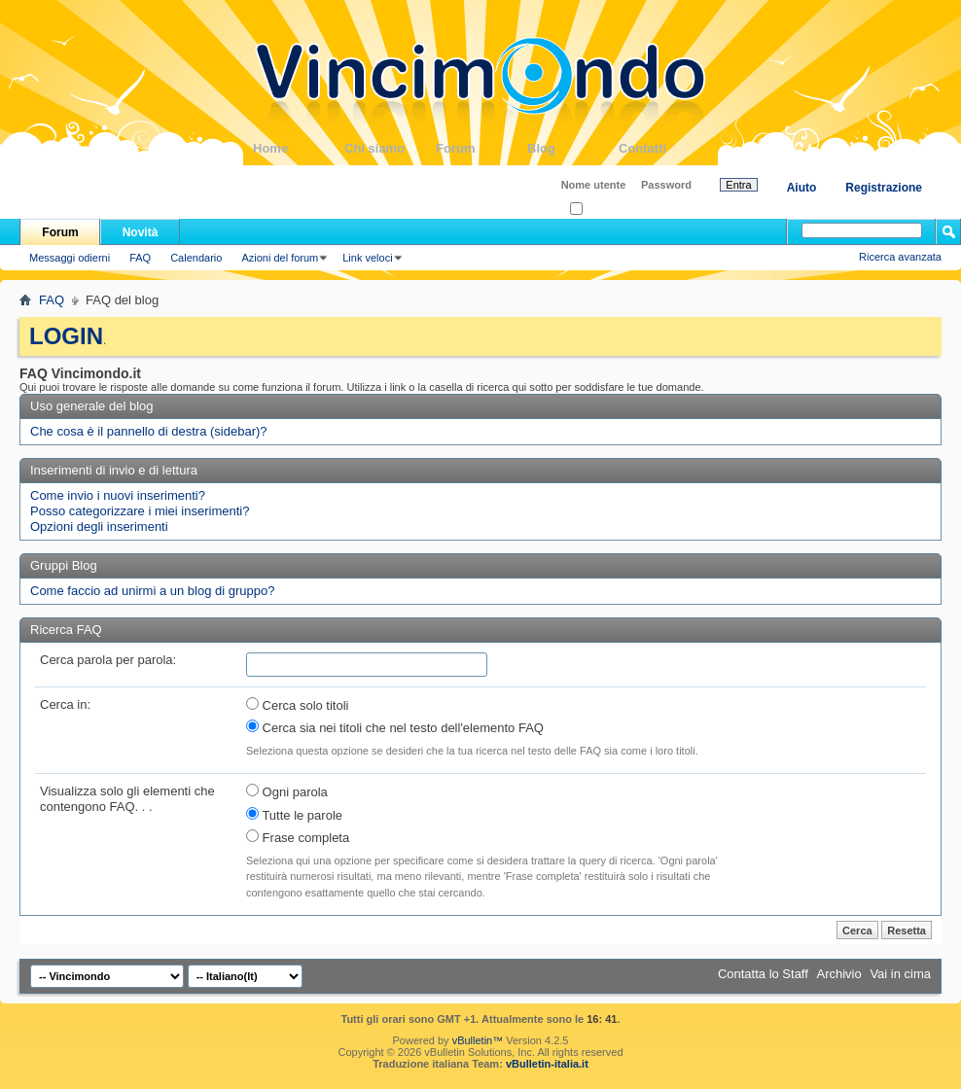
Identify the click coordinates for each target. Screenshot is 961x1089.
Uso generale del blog (91, 406)
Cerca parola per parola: (108, 659)
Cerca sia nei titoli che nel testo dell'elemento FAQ (395, 727)
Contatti (664, 148)
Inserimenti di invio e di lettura (113, 470)
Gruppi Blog (63, 565)
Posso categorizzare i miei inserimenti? (139, 511)
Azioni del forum (279, 257)
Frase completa (297, 837)
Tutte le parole (294, 815)
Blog (573, 148)
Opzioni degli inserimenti (99, 526)
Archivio (839, 973)
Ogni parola (287, 791)
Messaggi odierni (69, 257)
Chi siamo (390, 148)
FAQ (140, 257)
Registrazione (883, 187)
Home (298, 148)
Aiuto (802, 187)
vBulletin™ (478, 1040)
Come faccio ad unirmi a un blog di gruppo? (152, 590)
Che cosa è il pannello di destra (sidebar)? (148, 431)
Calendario (196, 257)
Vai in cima (900, 973)
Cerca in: (65, 704)
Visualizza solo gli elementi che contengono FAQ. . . (127, 799)
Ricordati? (599, 209)
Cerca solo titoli (297, 705)
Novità (141, 232)
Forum (481, 148)
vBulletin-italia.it (547, 1064)
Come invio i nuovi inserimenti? (117, 495)
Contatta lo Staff (763, 973)
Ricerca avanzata (900, 257)
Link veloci (367, 257)
